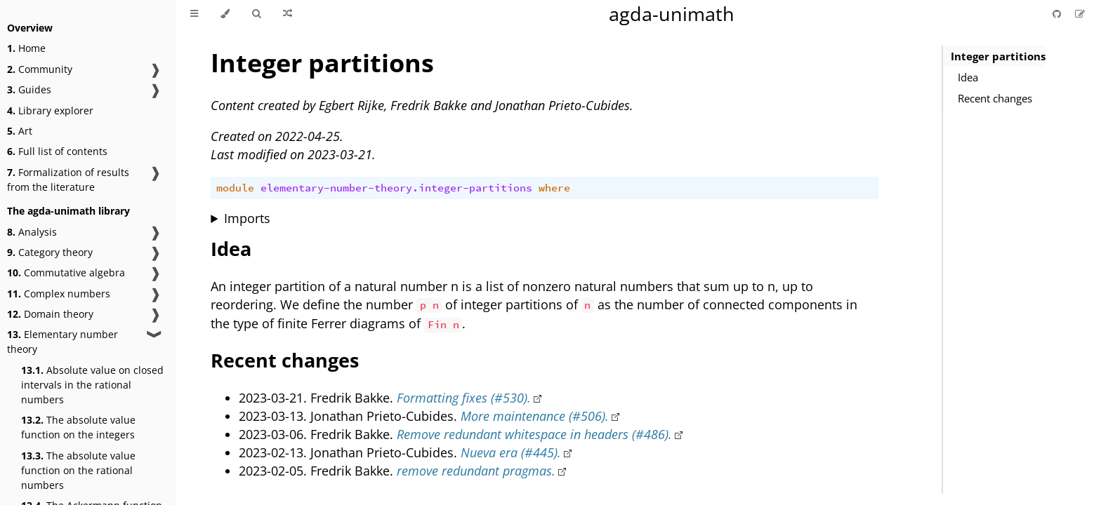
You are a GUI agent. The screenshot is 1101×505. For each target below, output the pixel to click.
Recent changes (995, 98)
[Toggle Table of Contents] (194, 14)
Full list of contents (57, 151)
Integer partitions (998, 56)
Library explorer (50, 110)
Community (39, 69)
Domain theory (50, 314)
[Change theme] (225, 14)
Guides (29, 89)
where (554, 188)
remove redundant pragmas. (476, 470)
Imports (247, 218)
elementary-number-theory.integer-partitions (396, 188)
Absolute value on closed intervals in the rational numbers (92, 384)
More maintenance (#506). (535, 416)
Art (19, 130)
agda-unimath (671, 14)
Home (26, 48)
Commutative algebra (66, 272)
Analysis (32, 231)
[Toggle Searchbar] (256, 14)
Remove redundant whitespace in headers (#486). (534, 434)
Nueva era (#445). (511, 452)
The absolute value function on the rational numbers (78, 470)
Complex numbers (58, 293)
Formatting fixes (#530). (464, 397)
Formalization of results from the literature (68, 180)
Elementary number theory (62, 342)
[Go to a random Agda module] (287, 14)
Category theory (50, 252)
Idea (968, 77)
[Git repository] (1058, 13)
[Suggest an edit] (1079, 13)
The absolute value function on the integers (78, 427)
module (235, 188)
